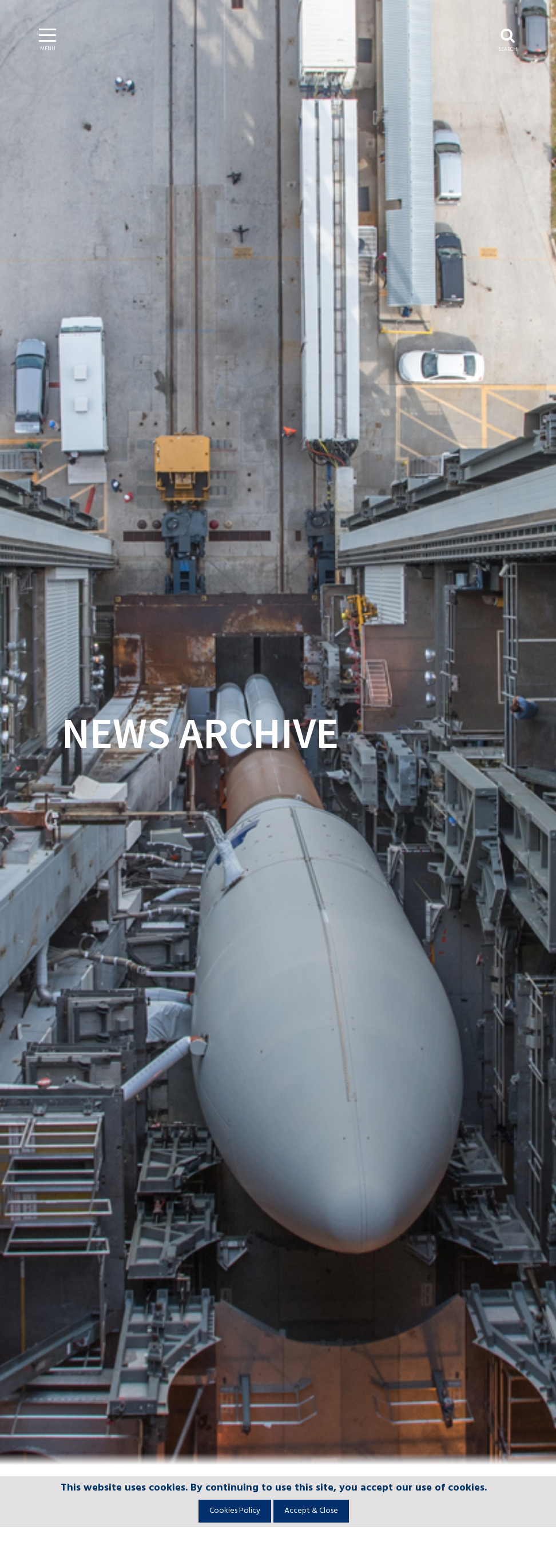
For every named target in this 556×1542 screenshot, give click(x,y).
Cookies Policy (234, 1510)
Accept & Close (311, 1510)
